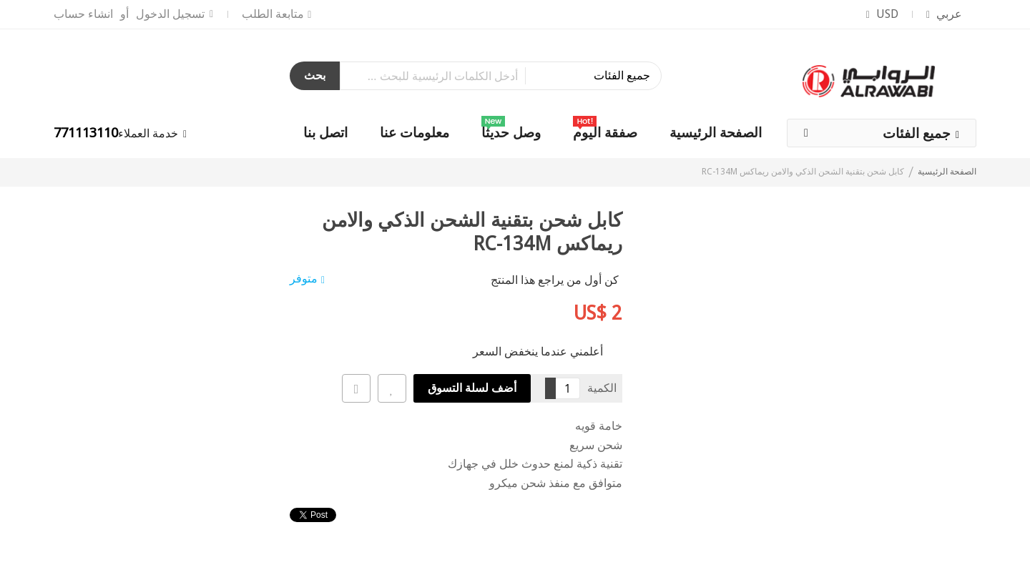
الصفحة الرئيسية (947, 172)
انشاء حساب (83, 14)
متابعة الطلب (273, 14)
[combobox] (501, 76)
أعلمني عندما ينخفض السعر (538, 351)
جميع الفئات (917, 133)
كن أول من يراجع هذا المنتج (555, 280)
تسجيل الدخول (170, 14)
